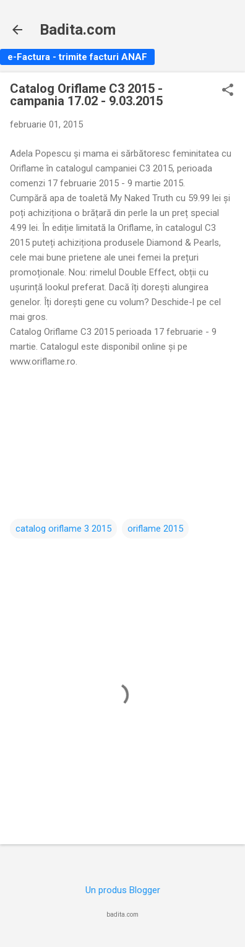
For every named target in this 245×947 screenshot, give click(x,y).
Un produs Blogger (122, 890)
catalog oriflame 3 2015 (63, 528)
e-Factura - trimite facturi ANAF (77, 57)
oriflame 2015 (155, 528)
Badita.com (78, 29)
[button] (227, 91)
